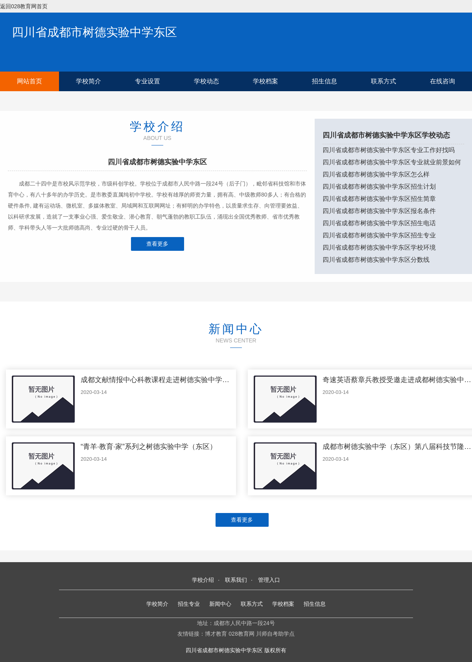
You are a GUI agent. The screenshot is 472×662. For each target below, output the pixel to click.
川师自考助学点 (275, 634)
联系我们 (236, 580)
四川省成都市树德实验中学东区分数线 (376, 259)
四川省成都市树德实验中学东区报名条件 (379, 211)
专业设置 (147, 81)
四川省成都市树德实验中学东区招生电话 (379, 223)
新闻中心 (220, 604)
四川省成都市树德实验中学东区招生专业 (379, 235)
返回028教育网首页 (24, 6)
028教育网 (241, 634)
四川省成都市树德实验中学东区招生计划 (379, 186)
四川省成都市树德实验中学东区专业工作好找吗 (389, 150)
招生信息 (324, 81)
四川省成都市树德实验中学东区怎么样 (376, 174)
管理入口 (269, 580)
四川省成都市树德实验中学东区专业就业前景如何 (392, 162)
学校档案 (265, 81)
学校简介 (88, 81)
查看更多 (157, 244)
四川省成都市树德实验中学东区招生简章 (379, 198)
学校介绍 (203, 580)
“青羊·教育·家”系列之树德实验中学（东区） (149, 447)
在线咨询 (442, 81)
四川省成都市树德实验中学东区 (94, 32)
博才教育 (216, 634)
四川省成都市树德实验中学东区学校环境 (379, 247)
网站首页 (29, 81)
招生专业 (189, 604)
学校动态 (206, 81)
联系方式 (383, 81)
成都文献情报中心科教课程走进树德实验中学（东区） (166, 380)
